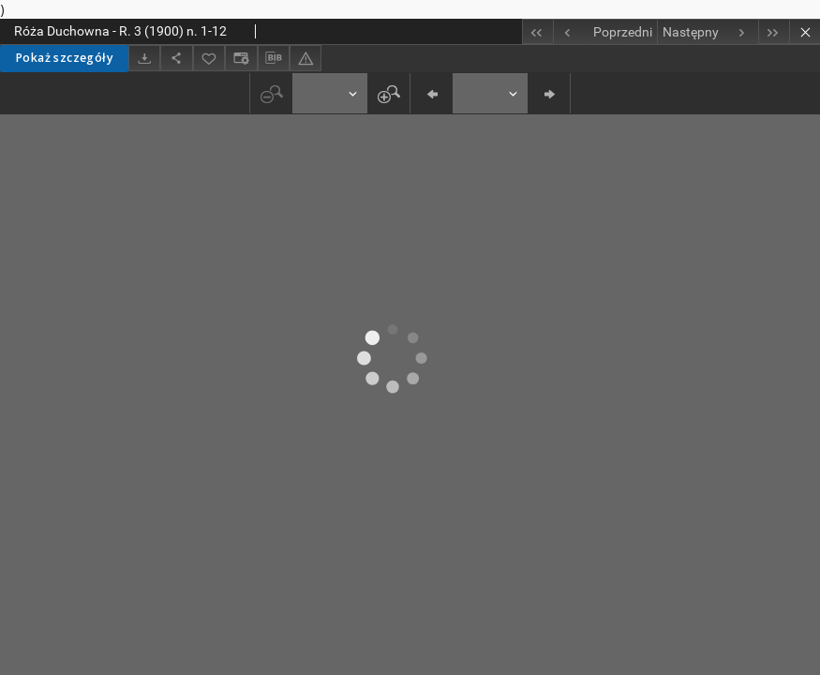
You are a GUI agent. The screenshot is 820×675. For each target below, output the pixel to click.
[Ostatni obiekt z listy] (773, 31)
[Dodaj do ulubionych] (209, 57)
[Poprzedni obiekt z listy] (605, 32)
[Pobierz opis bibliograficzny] (274, 58)
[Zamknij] (804, 31)
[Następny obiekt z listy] (707, 32)
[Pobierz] (144, 57)
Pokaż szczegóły (64, 58)
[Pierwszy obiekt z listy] (537, 31)
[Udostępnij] (176, 57)
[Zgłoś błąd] (305, 57)
